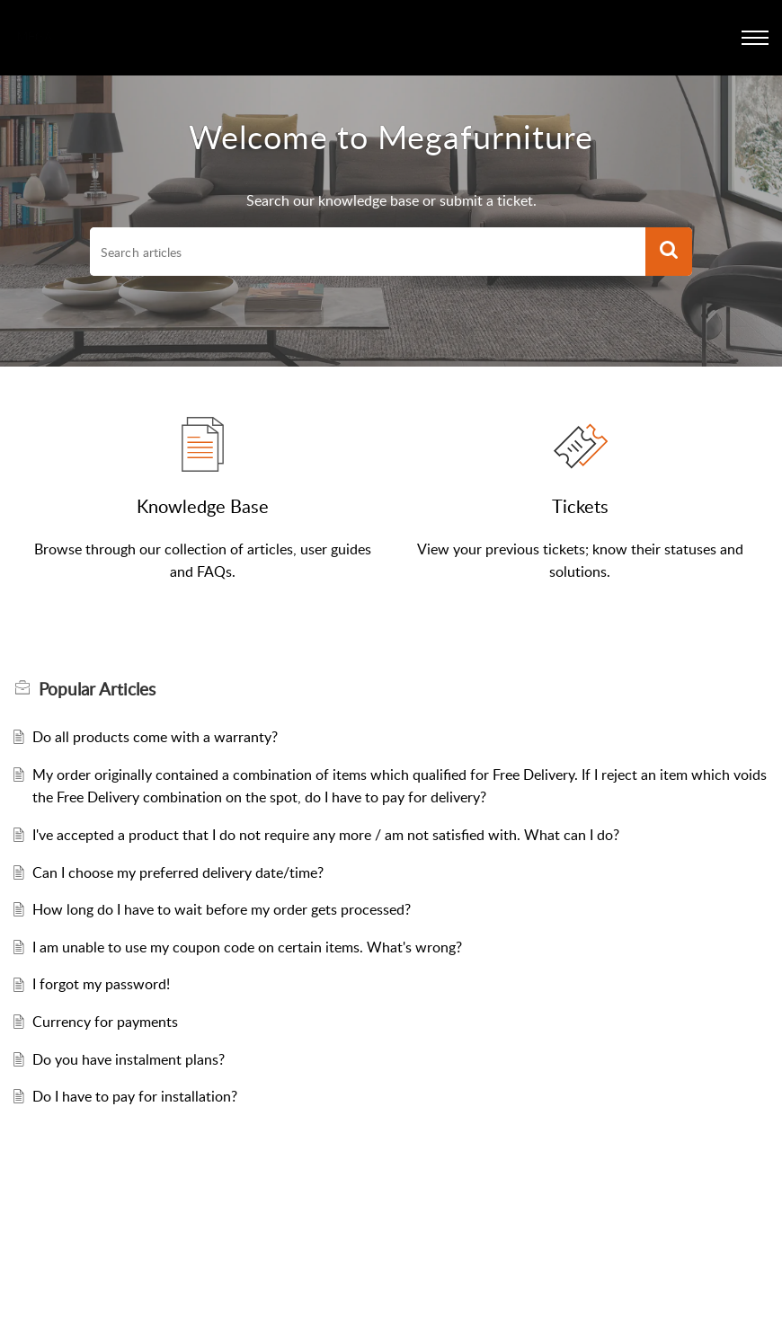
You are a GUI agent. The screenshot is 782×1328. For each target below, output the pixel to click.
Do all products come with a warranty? (155, 737)
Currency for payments (105, 1021)
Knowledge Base (203, 505)
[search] (367, 251)
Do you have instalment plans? (128, 1059)
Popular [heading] (97, 689)
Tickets (580, 505)
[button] (668, 251)
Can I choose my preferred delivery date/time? (178, 872)
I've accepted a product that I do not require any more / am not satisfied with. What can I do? (325, 835)
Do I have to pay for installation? (134, 1096)
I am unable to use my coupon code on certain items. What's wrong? (247, 947)
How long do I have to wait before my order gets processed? (221, 909)
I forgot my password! (101, 984)
